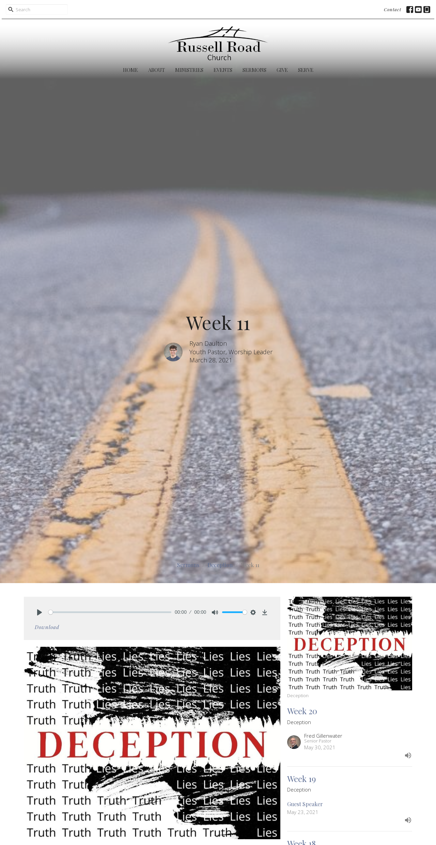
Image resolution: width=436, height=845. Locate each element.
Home (130, 69)
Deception (220, 564)
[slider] (109, 612)
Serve (305, 69)
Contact (392, 9)
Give (282, 69)
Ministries (189, 69)
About (156, 69)
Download (47, 627)
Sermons (254, 69)
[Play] (39, 612)
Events (223, 69)
